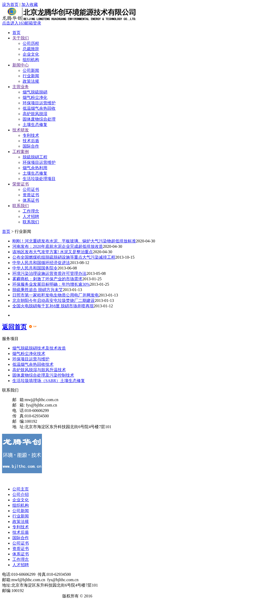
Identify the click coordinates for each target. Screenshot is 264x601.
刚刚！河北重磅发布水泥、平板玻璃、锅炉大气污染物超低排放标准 (74, 241)
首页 (16, 32)
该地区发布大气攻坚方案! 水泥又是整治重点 (52, 252)
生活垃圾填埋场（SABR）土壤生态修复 (48, 380)
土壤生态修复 (35, 124)
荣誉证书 (20, 184)
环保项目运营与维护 (30, 359)
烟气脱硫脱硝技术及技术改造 (39, 348)
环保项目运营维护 (39, 103)
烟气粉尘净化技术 (28, 353)
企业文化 (31, 54)
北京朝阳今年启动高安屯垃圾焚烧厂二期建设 (53, 300)
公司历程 (31, 43)
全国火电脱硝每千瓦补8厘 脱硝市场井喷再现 (53, 306)
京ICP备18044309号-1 (41, 596)
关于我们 (20, 38)
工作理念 (31, 211)
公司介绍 (20, 494)
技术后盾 (31, 141)
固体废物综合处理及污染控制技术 (43, 375)
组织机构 (31, 59)
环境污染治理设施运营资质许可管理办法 (49, 273)
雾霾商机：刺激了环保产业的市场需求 (47, 279)
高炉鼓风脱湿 (35, 114)
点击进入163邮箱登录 (21, 23)
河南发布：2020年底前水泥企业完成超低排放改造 (57, 246)
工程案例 (20, 151)
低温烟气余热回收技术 (33, 364)
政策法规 (31, 81)
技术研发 (20, 130)
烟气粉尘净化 (35, 97)
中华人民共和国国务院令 (35, 268)
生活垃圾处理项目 (39, 178)
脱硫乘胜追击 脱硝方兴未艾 (37, 289)
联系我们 (20, 206)
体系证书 (31, 200)
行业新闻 (31, 76)
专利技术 (31, 135)
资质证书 (31, 195)
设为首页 (10, 4)
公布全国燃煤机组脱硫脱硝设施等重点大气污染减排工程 (63, 257)
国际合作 (31, 146)
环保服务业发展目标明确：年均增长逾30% (51, 284)
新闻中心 (20, 65)
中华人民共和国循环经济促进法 (41, 262)
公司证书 (31, 189)
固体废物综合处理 (39, 119)
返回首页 (14, 327)
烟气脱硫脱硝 (35, 92)
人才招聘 (31, 216)
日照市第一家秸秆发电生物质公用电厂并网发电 (55, 295)
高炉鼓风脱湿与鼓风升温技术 (39, 370)
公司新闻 (31, 70)
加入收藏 (29, 4)
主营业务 (20, 86)
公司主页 (20, 489)
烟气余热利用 (35, 168)
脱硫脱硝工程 (35, 157)
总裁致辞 (31, 49)
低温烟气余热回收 (39, 108)
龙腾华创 (10, 596)
